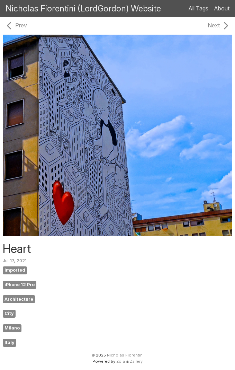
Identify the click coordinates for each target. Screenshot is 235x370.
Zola (120, 361)
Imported (14, 270)
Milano (12, 328)
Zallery (136, 361)
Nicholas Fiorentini (125, 355)
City (9, 313)
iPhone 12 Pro (19, 284)
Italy (9, 342)
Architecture (18, 299)
